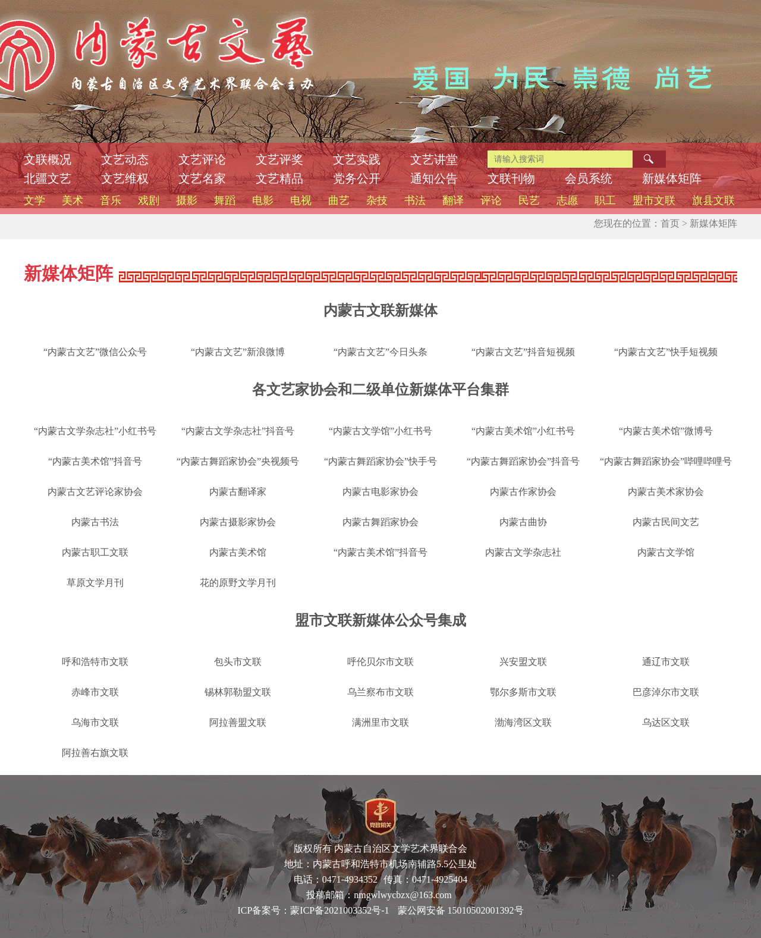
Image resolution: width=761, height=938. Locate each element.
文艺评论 (202, 159)
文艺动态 (125, 159)
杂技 (377, 200)
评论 (491, 200)
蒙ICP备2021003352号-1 (339, 910)
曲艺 (339, 200)
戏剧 (148, 200)
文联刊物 (511, 178)
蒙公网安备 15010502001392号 (461, 910)
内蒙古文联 (202, 35)
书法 (415, 200)
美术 (72, 200)
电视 (301, 200)
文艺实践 (356, 159)
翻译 (453, 200)
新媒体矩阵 (672, 178)
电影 (262, 200)
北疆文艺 (47, 178)
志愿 (567, 200)
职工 (605, 200)
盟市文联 (654, 200)
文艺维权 (125, 178)
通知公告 (434, 178)
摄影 (186, 200)
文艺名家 (202, 178)
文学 (34, 200)
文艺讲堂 (434, 159)
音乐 (110, 200)
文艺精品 (279, 178)
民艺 (529, 200)
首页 (670, 223)
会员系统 (588, 178)
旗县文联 (713, 200)
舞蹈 (224, 200)
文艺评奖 (279, 159)
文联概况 (47, 159)
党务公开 (356, 178)
